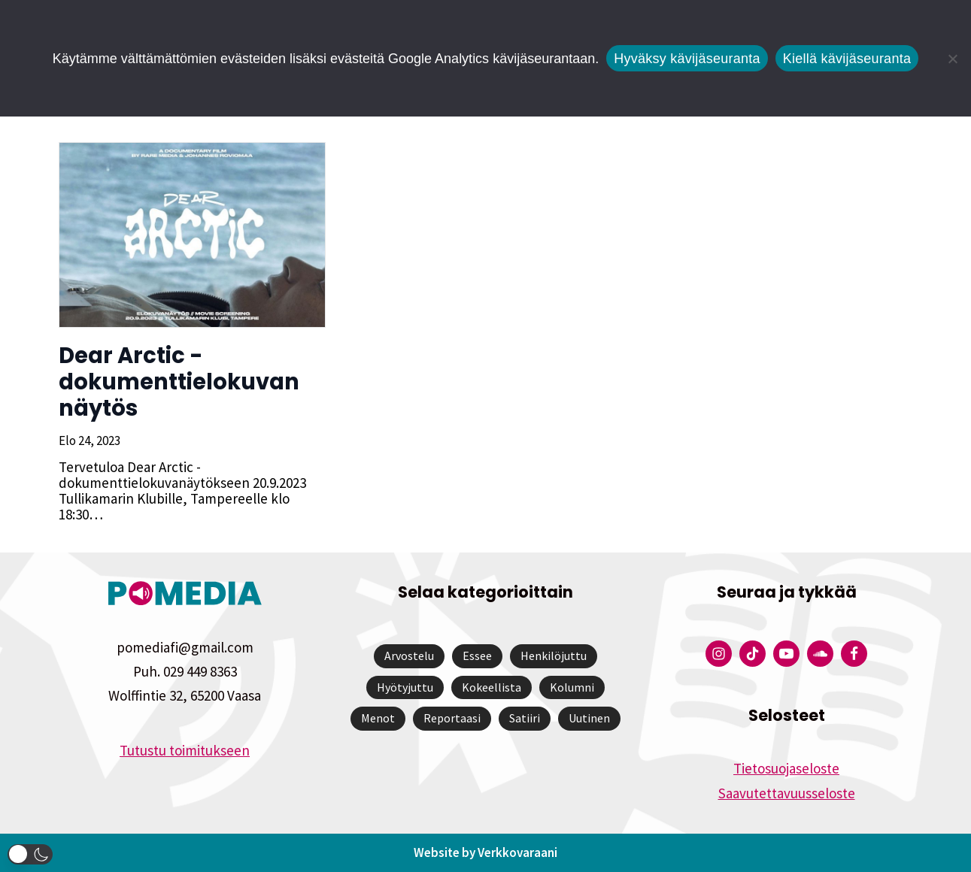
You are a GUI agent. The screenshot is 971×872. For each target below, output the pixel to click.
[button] (30, 854)
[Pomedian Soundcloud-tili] (820, 653)
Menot (378, 717)
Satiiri (524, 717)
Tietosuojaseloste (786, 768)
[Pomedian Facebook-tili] (854, 653)
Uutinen (589, 717)
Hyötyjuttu (405, 687)
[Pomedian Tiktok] (752, 653)
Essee (477, 655)
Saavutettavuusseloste (786, 793)
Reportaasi (452, 717)
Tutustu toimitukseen (185, 750)
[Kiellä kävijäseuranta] (952, 58)
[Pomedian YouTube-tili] (786, 653)
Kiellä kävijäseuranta (847, 58)
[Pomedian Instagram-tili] (718, 653)
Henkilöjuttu (553, 655)
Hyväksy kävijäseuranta (687, 58)
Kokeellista (491, 687)
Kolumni (572, 687)
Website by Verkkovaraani (485, 852)
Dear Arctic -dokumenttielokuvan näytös (177, 382)
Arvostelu (409, 655)
